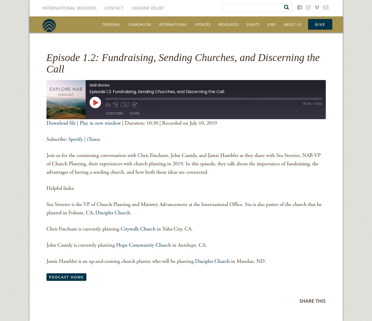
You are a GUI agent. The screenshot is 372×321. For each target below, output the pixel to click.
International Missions (70, 8)
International (173, 24)
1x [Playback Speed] (125, 105)
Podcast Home (66, 277)
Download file (61, 123)
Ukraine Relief (148, 8)
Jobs (272, 24)
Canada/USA (139, 24)
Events (253, 24)
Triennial (111, 24)
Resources (229, 24)
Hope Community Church (143, 245)
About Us (292, 24)
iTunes (93, 139)
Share (135, 113)
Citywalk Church (137, 229)
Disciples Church (112, 213)
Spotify (75, 139)
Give (320, 24)
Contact (114, 8)
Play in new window (100, 123)
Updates (203, 24)
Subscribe (114, 113)
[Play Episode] (95, 102)
